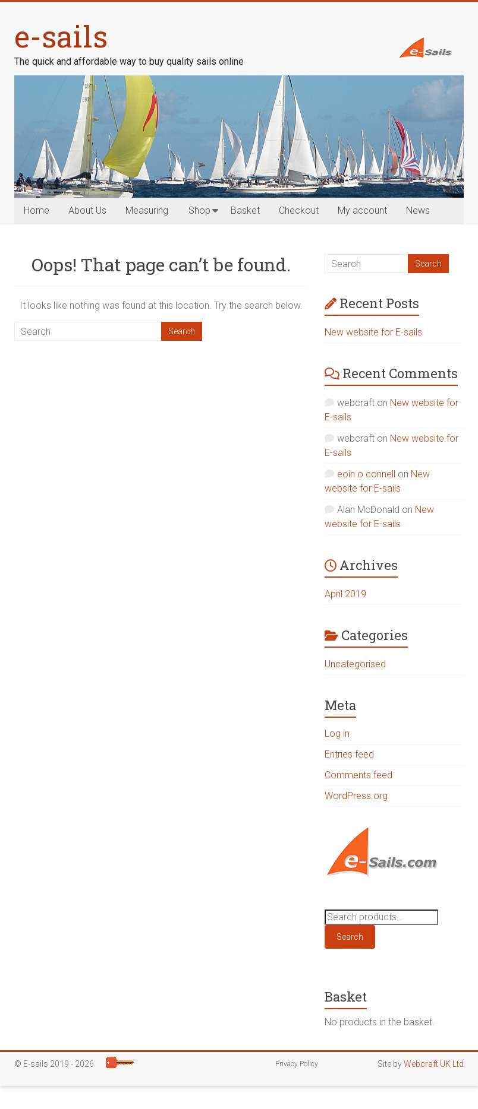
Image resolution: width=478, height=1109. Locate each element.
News (418, 210)
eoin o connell (366, 474)
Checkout (299, 210)
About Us (87, 210)
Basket (245, 210)
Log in (337, 733)
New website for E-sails (373, 332)
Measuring (146, 210)
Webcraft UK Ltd (434, 1064)
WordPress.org (356, 795)
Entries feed (349, 754)
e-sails (61, 36)
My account (362, 210)
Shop (199, 210)
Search (350, 937)
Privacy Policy (296, 1064)
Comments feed (358, 775)
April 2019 (345, 594)
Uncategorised (355, 664)
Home (36, 210)
